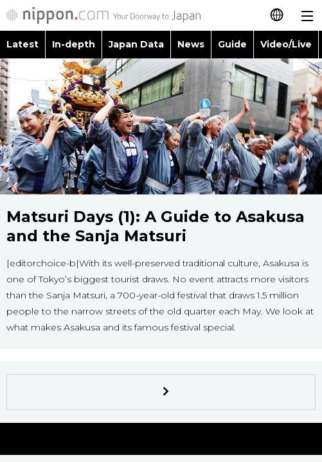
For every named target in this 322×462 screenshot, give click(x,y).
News (190, 44)
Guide (232, 44)
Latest (22, 44)
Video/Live (286, 44)
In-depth (73, 44)
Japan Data (136, 44)
